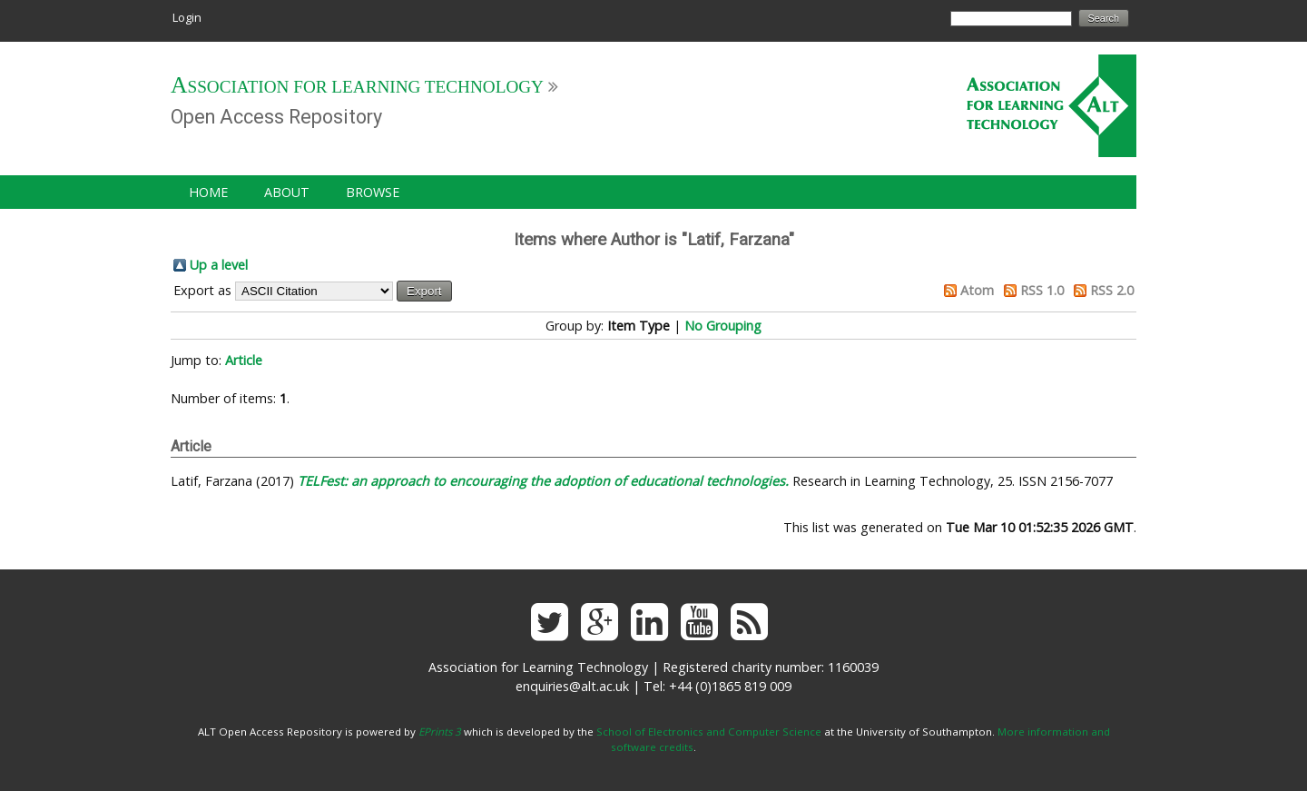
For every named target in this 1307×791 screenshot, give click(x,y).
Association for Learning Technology (357, 86)
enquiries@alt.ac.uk (572, 686)
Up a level (219, 264)
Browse (372, 192)
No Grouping (723, 325)
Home (208, 192)
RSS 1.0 (1042, 290)
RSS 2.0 (1112, 290)
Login (186, 17)
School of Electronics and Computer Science (708, 731)
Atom (977, 290)
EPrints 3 (439, 731)
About (287, 192)
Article (243, 360)
